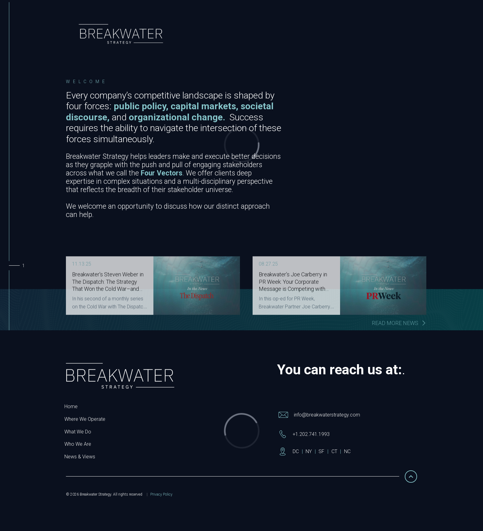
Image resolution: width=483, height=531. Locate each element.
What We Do (77, 432)
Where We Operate (84, 419)
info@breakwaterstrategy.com (327, 415)
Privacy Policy (161, 494)
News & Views (79, 457)
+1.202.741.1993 (311, 434)
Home (71, 406)
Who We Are (77, 444)
